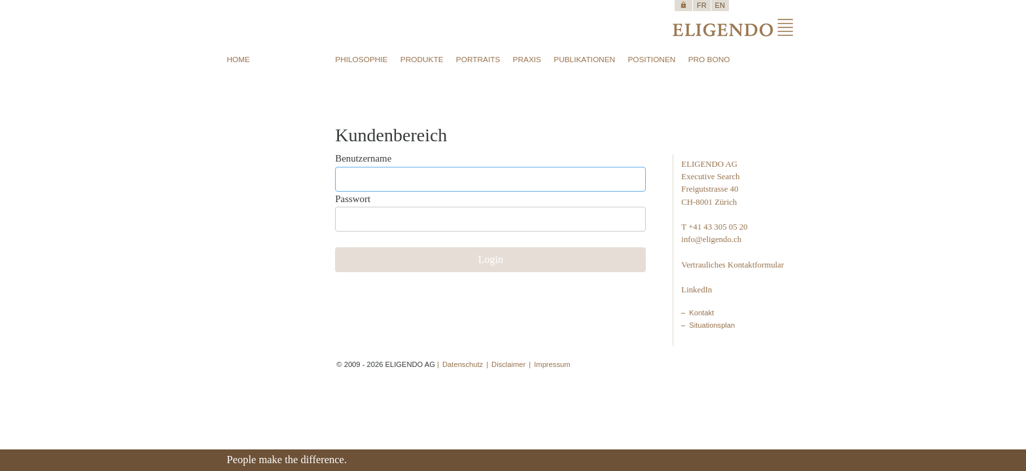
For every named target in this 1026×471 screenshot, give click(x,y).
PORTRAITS (478, 59)
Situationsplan (712, 325)
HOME (239, 59)
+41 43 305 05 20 (717, 227)
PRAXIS (527, 59)
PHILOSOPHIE (361, 59)
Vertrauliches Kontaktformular (732, 265)
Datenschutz (462, 364)
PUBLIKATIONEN (584, 59)
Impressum (552, 364)
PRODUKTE (422, 59)
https (683, 5)
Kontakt (701, 313)
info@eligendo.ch (711, 239)
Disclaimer (508, 364)
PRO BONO (709, 59)
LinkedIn (696, 289)
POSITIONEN (651, 59)
